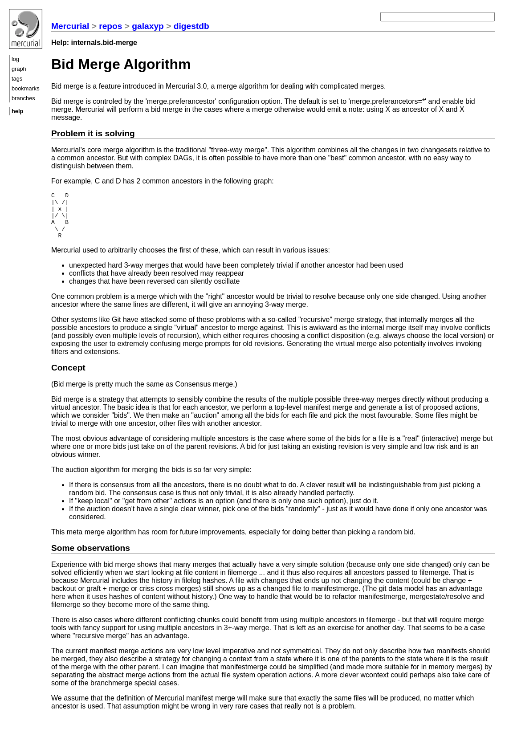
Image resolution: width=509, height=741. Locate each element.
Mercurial (70, 26)
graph (19, 68)
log (15, 59)
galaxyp (147, 26)
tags (17, 78)
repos (110, 26)
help (17, 111)
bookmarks (26, 88)
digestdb (191, 26)
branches (23, 98)
